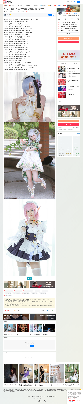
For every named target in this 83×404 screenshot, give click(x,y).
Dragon (51, 398)
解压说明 (62, 6)
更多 (78, 133)
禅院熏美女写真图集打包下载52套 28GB (47, 315)
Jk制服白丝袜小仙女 (61, 145)
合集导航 (50, 396)
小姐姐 (76, 155)
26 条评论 (15, 11)
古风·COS (35, 6)
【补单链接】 (71, 401)
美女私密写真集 (61, 155)
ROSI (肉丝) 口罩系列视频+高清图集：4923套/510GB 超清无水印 (73, 68)
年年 (72, 95)
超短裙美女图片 (61, 151)
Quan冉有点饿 (74, 76)
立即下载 (69, 42)
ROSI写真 (73, 71)
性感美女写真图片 (68, 153)
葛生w (72, 89)
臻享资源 (54, 396)
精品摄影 (19, 6)
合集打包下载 (61, 153)
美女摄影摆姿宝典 (61, 139)
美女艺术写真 (76, 147)
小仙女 (76, 151)
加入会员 (52, 6)
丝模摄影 (27, 6)
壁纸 (76, 149)
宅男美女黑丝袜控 (61, 149)
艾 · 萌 (64, 13)
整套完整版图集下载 (68, 151)
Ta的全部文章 (69, 33)
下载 (30, 278)
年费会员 (44, 400)
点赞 (6, 311)
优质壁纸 (46, 396)
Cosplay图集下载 (76, 153)
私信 (53, 15)
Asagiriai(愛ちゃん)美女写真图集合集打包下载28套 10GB (24, 9)
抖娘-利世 (73, 83)
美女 (69, 147)
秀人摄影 (11, 6)
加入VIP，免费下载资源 (69, 38)
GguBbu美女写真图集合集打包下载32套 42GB (13, 315)
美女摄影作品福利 (76, 137)
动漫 (69, 155)
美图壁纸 (43, 6)
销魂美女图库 (68, 149)
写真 (61, 147)
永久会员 (40, 400)
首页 (5, 6)
